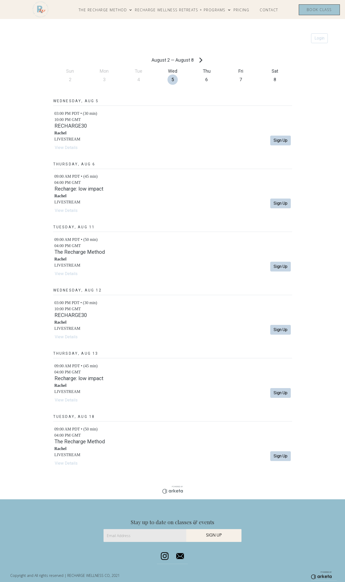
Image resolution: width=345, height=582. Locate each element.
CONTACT (269, 9)
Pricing (241, 9)
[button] (105, 10)
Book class (319, 9)
